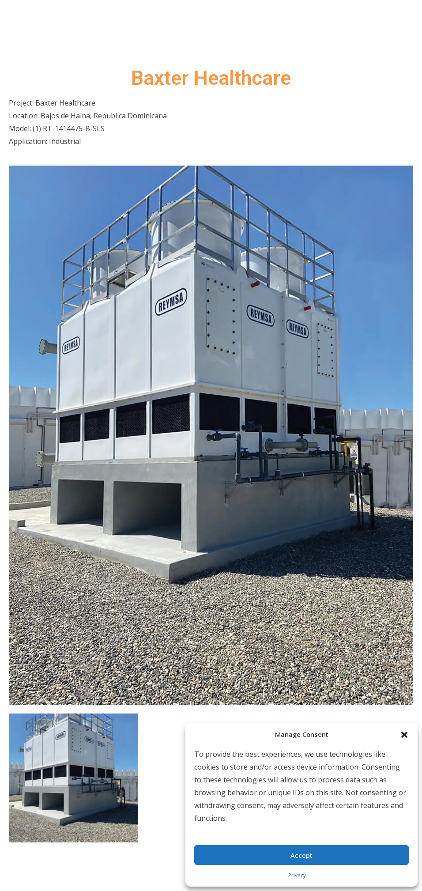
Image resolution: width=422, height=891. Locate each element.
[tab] (73, 778)
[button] (404, 734)
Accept (301, 855)
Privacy (297, 875)
